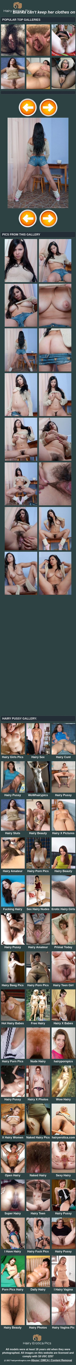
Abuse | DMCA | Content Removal (51, 1360)
